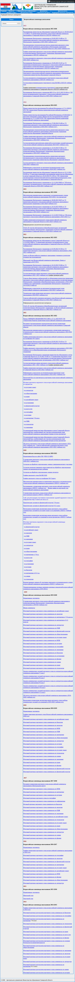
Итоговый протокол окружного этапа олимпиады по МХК (41, 640)
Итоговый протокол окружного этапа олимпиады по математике (43, 735)
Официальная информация (26, 11)
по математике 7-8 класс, (32, 418)
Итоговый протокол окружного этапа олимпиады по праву (41, 665)
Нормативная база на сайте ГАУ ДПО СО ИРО (38, 456)
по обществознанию (30, 393)
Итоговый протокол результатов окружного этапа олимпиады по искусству (47, 935)
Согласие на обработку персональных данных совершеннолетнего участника (47, 464)
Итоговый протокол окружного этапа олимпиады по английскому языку (46, 611)
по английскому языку (31, 399)
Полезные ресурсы (43, 12)
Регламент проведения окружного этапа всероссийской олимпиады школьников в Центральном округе (44, 785)
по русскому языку (30, 387)
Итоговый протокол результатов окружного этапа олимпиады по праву (45, 931)
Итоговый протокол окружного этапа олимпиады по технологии (43, 668)
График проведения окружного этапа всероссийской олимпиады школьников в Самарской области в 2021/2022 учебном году (47, 369)
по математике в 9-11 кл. (32, 573)
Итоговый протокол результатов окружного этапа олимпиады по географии (47, 916)
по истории (27, 415)
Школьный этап (28, 895)
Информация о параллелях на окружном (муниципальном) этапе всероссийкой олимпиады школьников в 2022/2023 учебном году (44, 289)
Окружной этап (28, 898)
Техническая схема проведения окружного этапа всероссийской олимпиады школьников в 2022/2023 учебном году (47, 294)
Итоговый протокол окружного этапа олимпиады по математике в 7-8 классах (48, 617)
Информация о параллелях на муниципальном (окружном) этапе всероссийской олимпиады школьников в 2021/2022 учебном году (44, 373)
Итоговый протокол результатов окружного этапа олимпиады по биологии (47, 913)
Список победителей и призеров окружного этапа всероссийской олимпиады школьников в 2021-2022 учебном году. (45, 446)
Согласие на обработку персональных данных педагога (40, 472)
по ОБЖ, (27, 421)
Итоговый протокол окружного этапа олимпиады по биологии (43, 653)
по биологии (28, 570)
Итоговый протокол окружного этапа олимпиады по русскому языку (45, 637)
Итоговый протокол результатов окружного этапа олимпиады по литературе (47, 961)
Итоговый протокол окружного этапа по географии (39, 798)
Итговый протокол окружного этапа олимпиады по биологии (42, 804)
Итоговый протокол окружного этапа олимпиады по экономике (43, 650)
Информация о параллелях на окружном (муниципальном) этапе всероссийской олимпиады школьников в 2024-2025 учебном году (44, 168)
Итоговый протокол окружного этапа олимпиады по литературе (43, 625)
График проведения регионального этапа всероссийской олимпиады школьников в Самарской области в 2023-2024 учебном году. (45, 220)
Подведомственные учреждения (63, 12)
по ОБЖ (26, 536)
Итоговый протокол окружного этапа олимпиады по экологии (43, 614)
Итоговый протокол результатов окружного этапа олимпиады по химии (46, 969)
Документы (43, 11)
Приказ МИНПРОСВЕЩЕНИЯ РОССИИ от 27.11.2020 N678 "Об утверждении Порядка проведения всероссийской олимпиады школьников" (47, 319)
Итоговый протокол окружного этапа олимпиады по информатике (44, 801)
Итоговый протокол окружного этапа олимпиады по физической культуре (46, 631)
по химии (27, 576)
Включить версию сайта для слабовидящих (61, 1)
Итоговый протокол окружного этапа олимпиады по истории (42, 643)
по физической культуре (32, 406)
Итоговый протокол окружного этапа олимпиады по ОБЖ (41, 628)
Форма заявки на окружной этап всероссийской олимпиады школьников (45, 489)
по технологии (28, 424)
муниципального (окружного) (46, 88)
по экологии (28, 533)
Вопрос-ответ (11, 12)
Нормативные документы (31, 598)
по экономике (28, 427)
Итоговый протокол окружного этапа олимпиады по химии (42, 662)
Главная (3, 11)
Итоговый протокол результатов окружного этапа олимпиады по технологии (47, 924)
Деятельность (62, 11)
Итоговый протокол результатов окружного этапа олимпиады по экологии (46, 953)
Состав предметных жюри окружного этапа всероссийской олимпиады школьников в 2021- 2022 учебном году (46, 364)
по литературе (28, 390)
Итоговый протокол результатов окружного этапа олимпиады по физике (46, 938)
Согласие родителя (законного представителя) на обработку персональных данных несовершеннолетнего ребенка (47, 468)
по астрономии (29, 403)
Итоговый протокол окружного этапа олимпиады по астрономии (43, 656)
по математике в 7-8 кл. (31, 554)
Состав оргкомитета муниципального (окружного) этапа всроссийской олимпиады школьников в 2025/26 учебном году (45, 79)
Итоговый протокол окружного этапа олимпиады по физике (42, 659)
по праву (27, 396)
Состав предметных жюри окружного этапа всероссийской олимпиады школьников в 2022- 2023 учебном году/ (46, 274)
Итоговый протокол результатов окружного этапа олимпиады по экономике (47, 950)
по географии (28, 412)
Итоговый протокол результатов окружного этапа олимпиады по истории (46, 972)
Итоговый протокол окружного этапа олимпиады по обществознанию (45, 634)
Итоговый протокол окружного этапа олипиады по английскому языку (45, 816)
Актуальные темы (27, 12)
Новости (11, 11)
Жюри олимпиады (29, 608)
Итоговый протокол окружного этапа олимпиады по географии (43, 646)
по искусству (28, 409)
